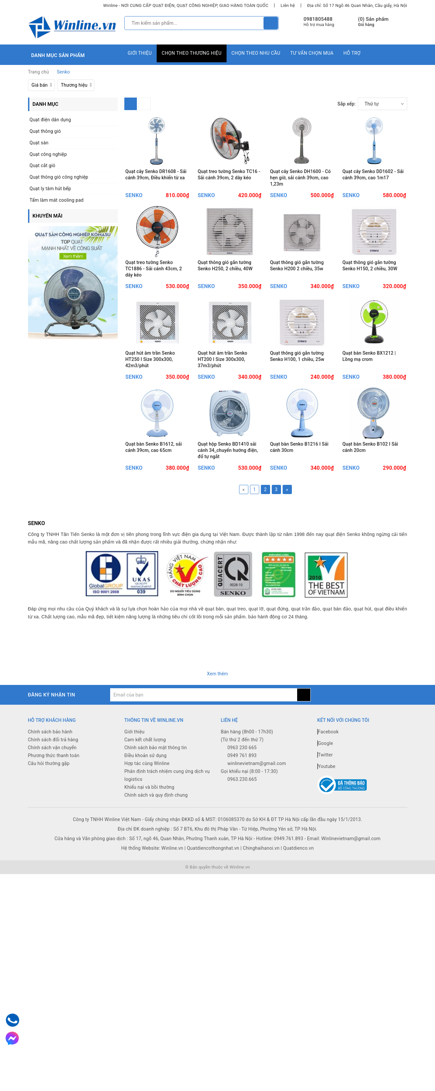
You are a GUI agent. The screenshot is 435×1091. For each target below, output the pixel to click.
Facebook (328, 819)
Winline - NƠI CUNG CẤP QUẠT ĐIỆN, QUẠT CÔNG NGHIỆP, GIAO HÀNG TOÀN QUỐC (185, 5)
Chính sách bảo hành (50, 819)
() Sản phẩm (373, 22)
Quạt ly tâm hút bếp (50, 188)
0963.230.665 (242, 866)
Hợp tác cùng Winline (147, 850)
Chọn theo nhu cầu (256, 53)
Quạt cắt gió (42, 165)
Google (325, 831)
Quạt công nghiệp (48, 154)
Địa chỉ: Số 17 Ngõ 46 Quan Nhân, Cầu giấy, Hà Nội (357, 5)
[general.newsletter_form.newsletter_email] (203, 782)
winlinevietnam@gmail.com (257, 850)
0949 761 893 (242, 842)
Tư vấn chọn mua (311, 53)
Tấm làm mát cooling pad (57, 200)
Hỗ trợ (351, 53)
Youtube (326, 854)
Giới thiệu (140, 53)
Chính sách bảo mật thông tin (155, 835)
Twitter (325, 842)
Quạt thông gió (45, 131)
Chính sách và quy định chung (156, 882)
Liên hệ (288, 5)
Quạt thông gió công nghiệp (59, 177)
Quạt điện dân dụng (50, 119)
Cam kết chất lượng (145, 827)
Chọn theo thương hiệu (191, 53)
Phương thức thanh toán (53, 842)
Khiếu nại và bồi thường (149, 874)
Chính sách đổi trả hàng (53, 827)
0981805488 (318, 19)
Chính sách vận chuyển (52, 835)
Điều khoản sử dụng (145, 842)
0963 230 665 (242, 835)
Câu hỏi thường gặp (49, 850)
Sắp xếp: (346, 103)
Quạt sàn (39, 142)
